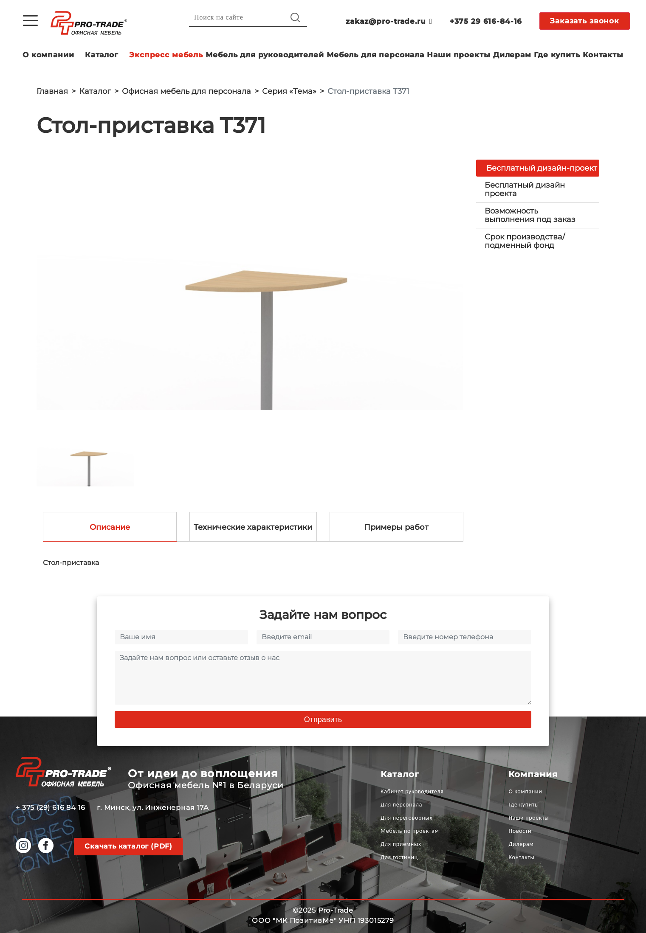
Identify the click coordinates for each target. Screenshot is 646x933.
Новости (519, 831)
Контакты (603, 55)
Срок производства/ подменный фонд (525, 241)
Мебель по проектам (410, 831)
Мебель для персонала (375, 55)
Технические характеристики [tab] (253, 527)
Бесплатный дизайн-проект (541, 168)
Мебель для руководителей (265, 55)
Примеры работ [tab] (396, 527)
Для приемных (401, 844)
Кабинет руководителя (412, 791)
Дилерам (512, 55)
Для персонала (401, 804)
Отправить (323, 719)
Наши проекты (458, 55)
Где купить (557, 55)
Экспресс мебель (166, 55)
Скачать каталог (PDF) (128, 846)
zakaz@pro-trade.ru (389, 21)
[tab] (537, 189)
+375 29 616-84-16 (486, 21)
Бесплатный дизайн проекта (525, 189)
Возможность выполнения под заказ (530, 215)
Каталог (101, 55)
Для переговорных (406, 817)
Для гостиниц (399, 857)
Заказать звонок (584, 21)
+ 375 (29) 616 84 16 (50, 808)
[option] (250, 285)
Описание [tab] (110, 527)
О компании (48, 55)
